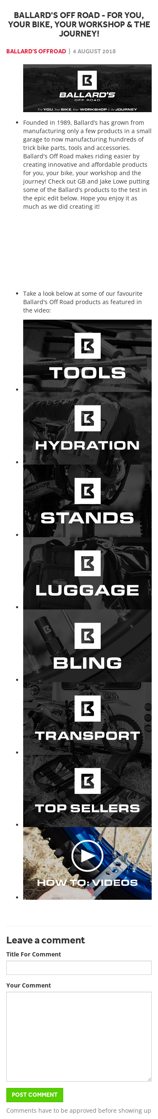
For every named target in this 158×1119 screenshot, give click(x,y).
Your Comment (28, 985)
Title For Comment (33, 954)
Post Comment (35, 1094)
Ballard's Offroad (36, 51)
